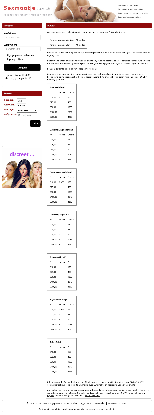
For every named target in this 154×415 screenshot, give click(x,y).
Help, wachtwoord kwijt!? (17, 75)
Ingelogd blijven (14, 59)
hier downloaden (92, 395)
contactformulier (78, 393)
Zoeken (35, 123)
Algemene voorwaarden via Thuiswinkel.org (85, 390)
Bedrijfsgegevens (52, 403)
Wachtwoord (9, 44)
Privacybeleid (71, 403)
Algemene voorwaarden (93, 403)
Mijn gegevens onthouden (20, 55)
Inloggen (22, 67)
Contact (123, 403)
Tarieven (112, 403)
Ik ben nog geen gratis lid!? (17, 78)
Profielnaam (9, 33)
